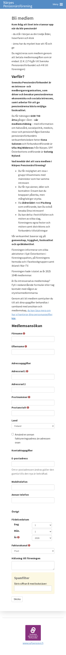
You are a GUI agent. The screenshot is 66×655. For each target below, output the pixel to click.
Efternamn (19, 346)
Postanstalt (20, 407)
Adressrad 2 (19, 384)
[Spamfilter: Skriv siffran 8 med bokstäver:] (33, 588)
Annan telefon (20, 494)
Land (15, 420)
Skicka (17, 599)
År (17, 537)
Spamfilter (21, 578)
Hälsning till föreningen (26, 558)
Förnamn (18, 333)
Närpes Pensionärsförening (17, 4)
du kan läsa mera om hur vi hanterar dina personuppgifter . (32, 314)
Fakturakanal (21, 545)
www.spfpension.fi (33, 643)
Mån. (17, 530)
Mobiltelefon (20, 481)
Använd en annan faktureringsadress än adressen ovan (31, 438)
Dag (16, 524)
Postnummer (21, 397)
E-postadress (20, 458)
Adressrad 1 (20, 371)
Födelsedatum (20, 519)
